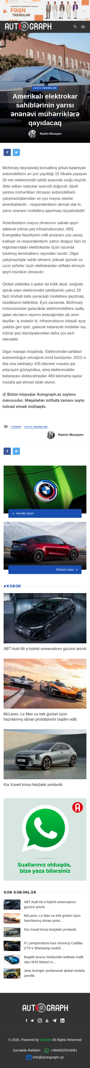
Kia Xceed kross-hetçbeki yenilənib (33, 785)
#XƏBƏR (16, 427)
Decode (45, 1040)
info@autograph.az (48, 1057)
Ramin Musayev (51, 133)
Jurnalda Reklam (26, 1050)
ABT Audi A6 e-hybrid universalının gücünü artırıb (45, 649)
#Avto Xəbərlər (45, 88)
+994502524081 (63, 1050)
